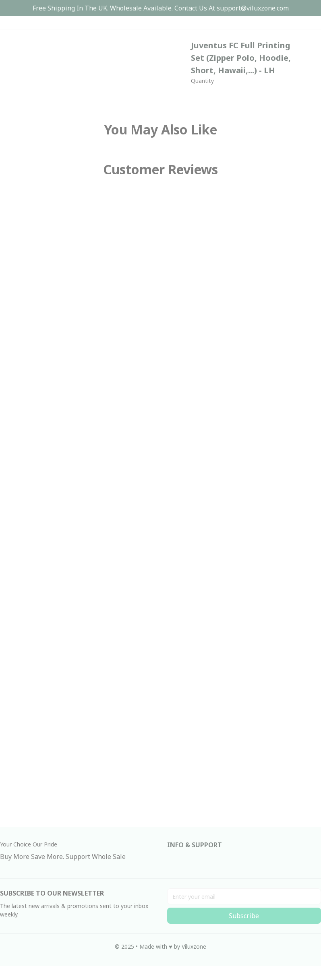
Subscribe (244, 915)
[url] (253, 8)
